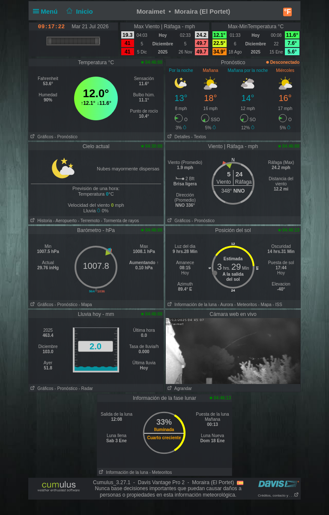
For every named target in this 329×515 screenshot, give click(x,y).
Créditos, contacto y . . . (278, 495)
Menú (47, 11)
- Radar (86, 388)
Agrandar (179, 388)
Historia (40, 220)
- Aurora (225, 304)
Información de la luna (191, 304)
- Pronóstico (65, 136)
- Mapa (85, 304)
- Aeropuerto (65, 220)
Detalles (178, 136)
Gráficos (41, 136)
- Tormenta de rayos (120, 220)
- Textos (198, 136)
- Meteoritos (245, 304)
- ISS (277, 304)
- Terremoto (89, 220)
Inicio (78, 11)
